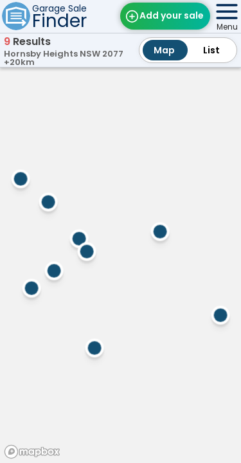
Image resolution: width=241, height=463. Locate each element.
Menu (227, 26)
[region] (120, 263)
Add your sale (171, 15)
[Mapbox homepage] (32, 451)
